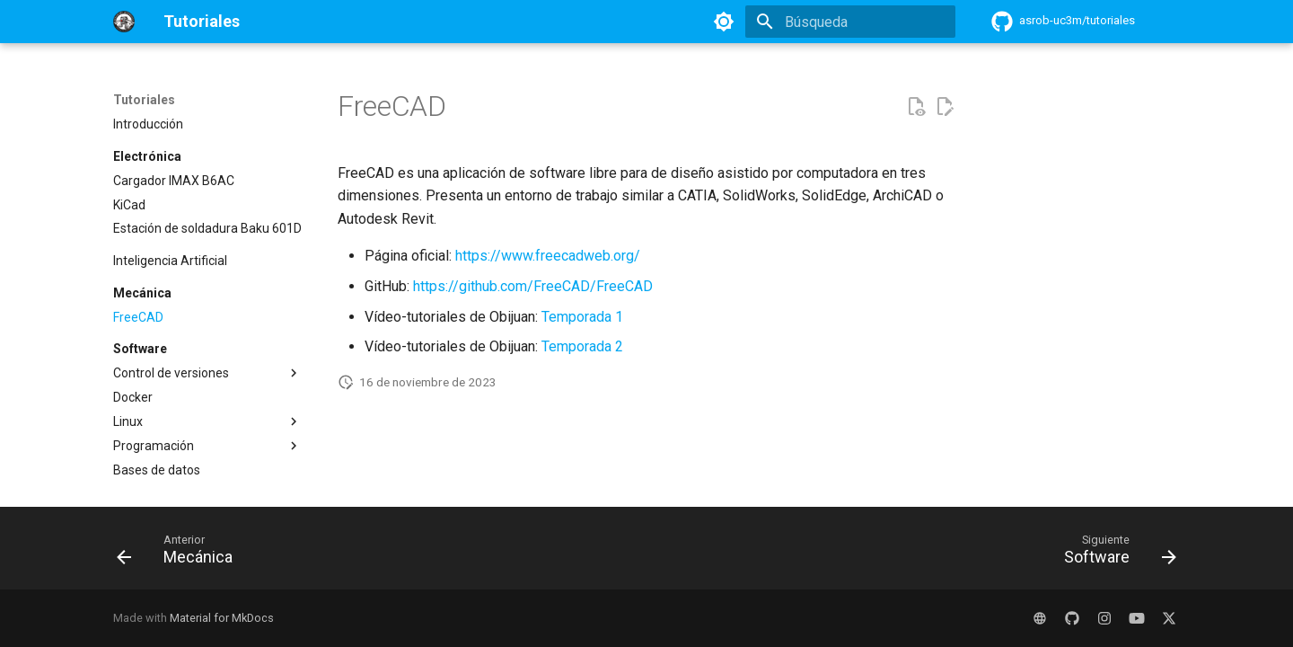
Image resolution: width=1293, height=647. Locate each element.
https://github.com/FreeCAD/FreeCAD (533, 286)
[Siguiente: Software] (1114, 553)
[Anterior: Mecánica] (180, 553)
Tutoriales (144, 100)
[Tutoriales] (124, 22)
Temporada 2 (582, 346)
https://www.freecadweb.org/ (547, 255)
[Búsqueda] (850, 21)
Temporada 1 (582, 316)
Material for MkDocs (222, 618)
